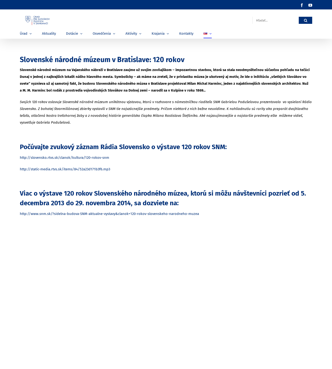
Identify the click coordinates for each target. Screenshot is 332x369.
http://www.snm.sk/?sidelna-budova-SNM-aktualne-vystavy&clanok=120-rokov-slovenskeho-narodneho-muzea (109, 214)
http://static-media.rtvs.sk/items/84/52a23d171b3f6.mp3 (65, 169)
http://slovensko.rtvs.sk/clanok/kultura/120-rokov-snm (64, 157)
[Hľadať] (305, 20)
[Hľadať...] (275, 20)
